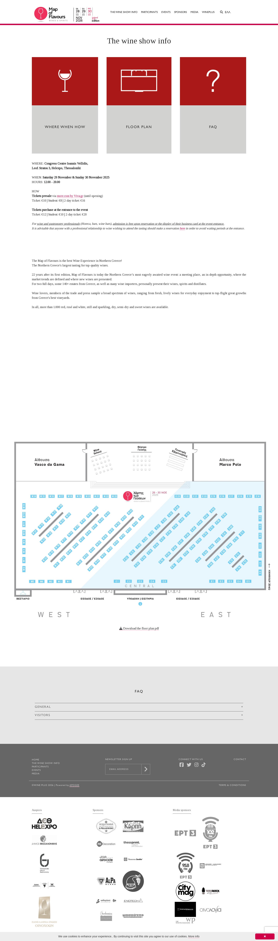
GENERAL (43, 707)
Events (165, 12)
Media (194, 12)
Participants (149, 12)
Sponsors (180, 12)
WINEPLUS (208, 12)
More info (193, 936)
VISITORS (42, 715)
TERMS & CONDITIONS (232, 785)
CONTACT (240, 760)
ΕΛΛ (227, 12)
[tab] (139, 707)
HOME (35, 760)
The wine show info (123, 12)
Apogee (74, 785)
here (182, 228)
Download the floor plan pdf (139, 628)
